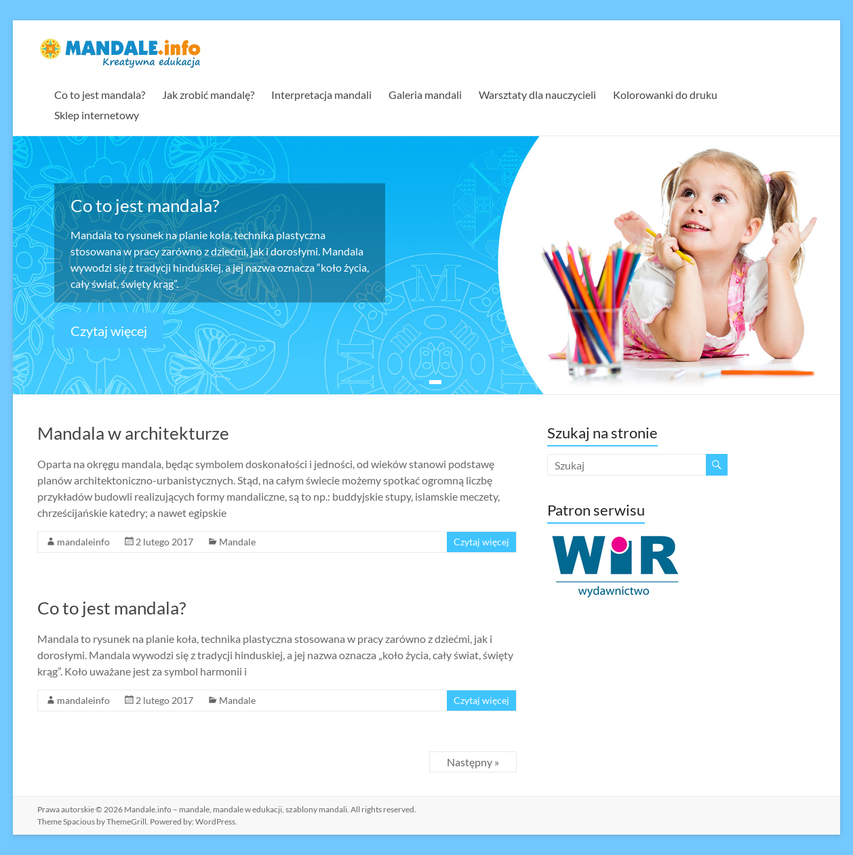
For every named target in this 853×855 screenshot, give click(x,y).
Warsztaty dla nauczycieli (537, 94)
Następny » (473, 761)
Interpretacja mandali (321, 94)
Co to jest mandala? (99, 94)
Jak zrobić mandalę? (208, 94)
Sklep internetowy (96, 114)
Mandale (237, 541)
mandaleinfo (83, 541)
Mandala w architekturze (133, 433)
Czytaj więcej (109, 330)
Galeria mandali (425, 94)
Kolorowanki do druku (665, 94)
